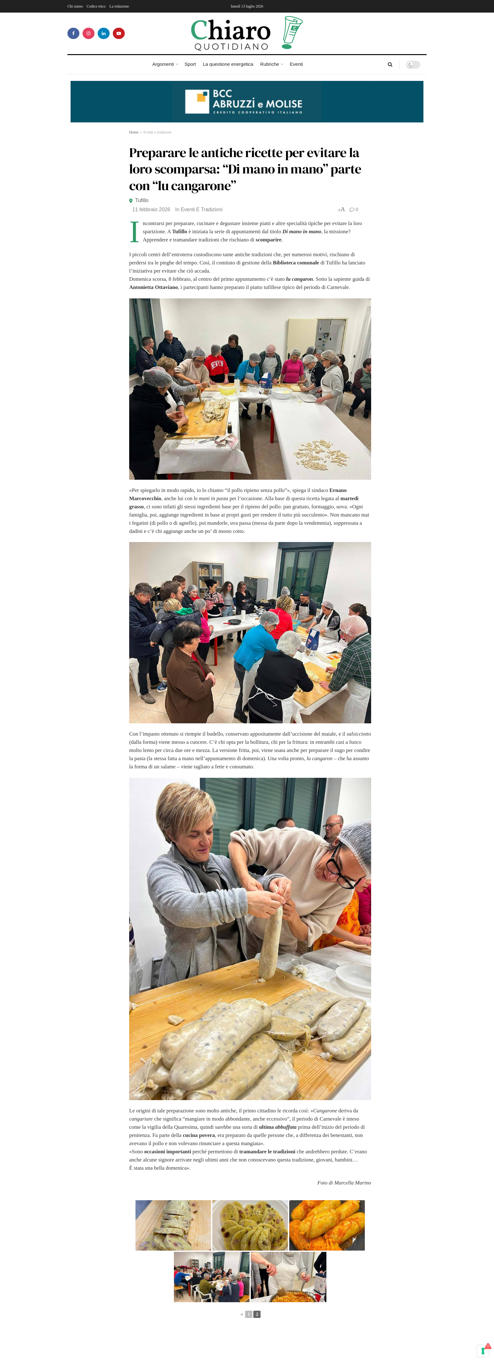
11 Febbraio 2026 (151, 209)
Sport (190, 64)
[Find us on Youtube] (119, 33)
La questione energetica (228, 64)
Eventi (296, 64)
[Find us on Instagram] (89, 33)
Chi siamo (75, 6)
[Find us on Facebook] (73, 33)
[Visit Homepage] (247, 33)
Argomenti (163, 64)
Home (133, 132)
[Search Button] (390, 64)
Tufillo (141, 200)
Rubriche (269, 64)
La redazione (119, 6)
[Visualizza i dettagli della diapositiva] (247, 101)
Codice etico (96, 6)
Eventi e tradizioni (157, 132)
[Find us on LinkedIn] (104, 33)
